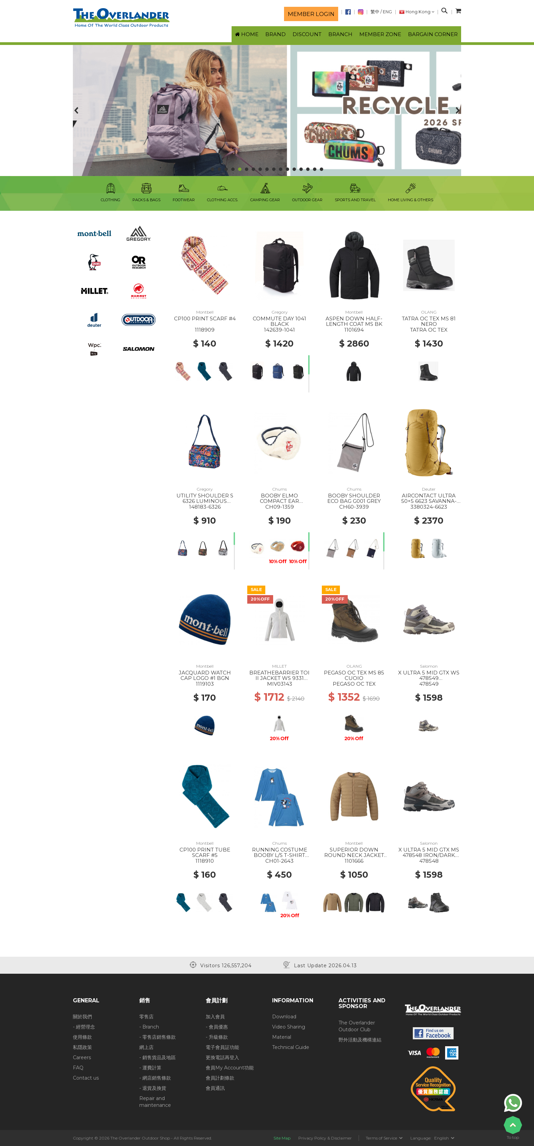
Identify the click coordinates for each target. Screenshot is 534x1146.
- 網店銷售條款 (155, 1078)
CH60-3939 (354, 507)
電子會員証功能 (222, 1047)
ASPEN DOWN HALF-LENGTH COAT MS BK (354, 321)
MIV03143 (279, 684)
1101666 (354, 861)
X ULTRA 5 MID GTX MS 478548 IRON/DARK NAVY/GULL (428, 855)
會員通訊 (215, 1088)
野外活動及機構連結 (360, 1040)
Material (281, 1037)
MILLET (279, 666)
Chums (279, 489)
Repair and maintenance (155, 1101)
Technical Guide (290, 1047)
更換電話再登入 (222, 1057)
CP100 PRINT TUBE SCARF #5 (204, 852)
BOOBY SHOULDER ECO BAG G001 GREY (354, 498)
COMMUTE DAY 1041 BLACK (279, 321)
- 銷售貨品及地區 (157, 1057)
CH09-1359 (279, 507)
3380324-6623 (428, 507)
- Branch (149, 1027)
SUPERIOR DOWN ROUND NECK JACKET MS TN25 (354, 855)
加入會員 (215, 1017)
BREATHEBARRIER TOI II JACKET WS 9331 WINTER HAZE (279, 678)
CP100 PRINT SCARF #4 (205, 318)
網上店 (146, 1047)
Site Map (281, 1138)
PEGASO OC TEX (354, 684)
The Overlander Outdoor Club (357, 1026)
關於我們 (82, 1017)
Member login (311, 14)
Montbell (205, 312)
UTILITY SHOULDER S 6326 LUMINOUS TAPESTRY (204, 501)
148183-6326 (205, 507)
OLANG (429, 312)
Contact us (86, 1078)
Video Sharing (288, 1027)
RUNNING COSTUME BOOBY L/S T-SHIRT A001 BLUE (279, 855)
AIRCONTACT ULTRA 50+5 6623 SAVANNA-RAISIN (429, 501)
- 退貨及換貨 (152, 1088)
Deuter (429, 489)
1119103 (205, 684)
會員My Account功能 (230, 1068)
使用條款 (82, 1037)
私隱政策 (82, 1047)
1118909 (205, 330)
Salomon (429, 666)
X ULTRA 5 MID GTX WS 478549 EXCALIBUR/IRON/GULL (428, 678)
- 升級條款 (217, 1037)
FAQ (78, 1068)
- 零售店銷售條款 (157, 1037)
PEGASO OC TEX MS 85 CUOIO (354, 675)
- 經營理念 (84, 1027)
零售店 (146, 1017)
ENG (387, 11)
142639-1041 (279, 330)
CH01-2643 (279, 861)
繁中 (375, 11)
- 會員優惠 (217, 1027)
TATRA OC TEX (428, 330)
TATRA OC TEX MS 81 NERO (429, 321)
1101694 (354, 330)
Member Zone (380, 34)
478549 (429, 684)
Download (284, 1017)
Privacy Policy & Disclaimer (325, 1138)
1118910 (204, 861)
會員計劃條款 (220, 1078)
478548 (429, 861)
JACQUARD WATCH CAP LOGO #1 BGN (205, 675)
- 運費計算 (150, 1068)
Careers (82, 1057)
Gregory (279, 312)
